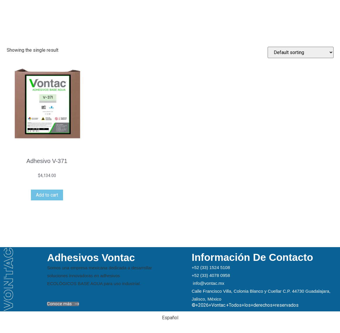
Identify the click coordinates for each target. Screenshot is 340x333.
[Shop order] (301, 52)
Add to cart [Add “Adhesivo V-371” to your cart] (47, 195)
